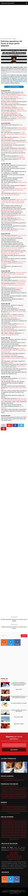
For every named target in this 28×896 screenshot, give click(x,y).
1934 (15, 837)
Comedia (19, 808)
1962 (2, 832)
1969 (6, 830)
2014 (15, 820)
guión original (4, 796)
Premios (14, 38)
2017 (6, 820)
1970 (2, 830)
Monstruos (3, 811)
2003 (25, 822)
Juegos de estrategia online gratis (14, 857)
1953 (6, 834)
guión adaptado (23, 794)
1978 (2, 829)
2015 (12, 820)
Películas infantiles (14, 854)
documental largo (19, 793)
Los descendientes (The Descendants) (16, 117)
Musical (8, 811)
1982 (15, 827)
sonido (24, 797)
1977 (6, 829)
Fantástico (19, 809)
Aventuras (14, 806)
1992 (9, 825)
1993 (6, 825)
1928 (17, 839)
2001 (6, 824)
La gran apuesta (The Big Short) (8, 106)
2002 (2, 824)
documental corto (10, 793)
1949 (18, 834)
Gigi (18, 308)
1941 (18, 835)
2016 (9, 820)
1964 (22, 830)
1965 (18, 830)
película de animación (8, 797)
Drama (14, 809)
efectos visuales (10, 794)
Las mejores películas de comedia (19, 703)
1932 (22, 837)
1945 (6, 835)
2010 (2, 822)
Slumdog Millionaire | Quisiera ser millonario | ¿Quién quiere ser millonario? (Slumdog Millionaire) (14, 129)
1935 (12, 837)
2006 (15, 822)
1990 (15, 825)
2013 (18, 820)
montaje (21, 796)
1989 (18, 825)
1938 (2, 837)
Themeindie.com (5, 891)
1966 (15, 830)
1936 (9, 837)
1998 (15, 824)
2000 (9, 824)
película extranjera (18, 797)
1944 (9, 835)
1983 (12, 827)
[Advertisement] (14, 21)
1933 (18, 837)
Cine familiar (13, 808)
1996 (22, 824)
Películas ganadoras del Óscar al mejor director (18, 710)
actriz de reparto (19, 787)
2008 (9, 822)
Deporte (4, 809)
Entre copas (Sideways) (6, 146)
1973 (18, 829)
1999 (12, 824)
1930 (11, 839)
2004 (22, 822)
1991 (12, 825)
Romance (18, 811)
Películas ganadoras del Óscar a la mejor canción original (14, 620)
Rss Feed (4, 642)
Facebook (17, 642)
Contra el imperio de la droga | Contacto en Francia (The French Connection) (13, 263)
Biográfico (23, 806)
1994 (2, 825)
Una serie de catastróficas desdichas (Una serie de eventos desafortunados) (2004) (18, 684)
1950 (15, 834)
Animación (8, 806)
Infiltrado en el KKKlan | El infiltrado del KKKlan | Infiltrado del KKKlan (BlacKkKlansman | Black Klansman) (14, 72)
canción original (9, 789)
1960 (9, 832)
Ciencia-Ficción (5, 808)
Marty (20, 319)
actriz (13, 787)
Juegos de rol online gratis (14, 859)
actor (2, 787)
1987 (25, 825)
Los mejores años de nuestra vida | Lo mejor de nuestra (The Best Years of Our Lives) (13, 350)
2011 (25, 820)
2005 (18, 822)
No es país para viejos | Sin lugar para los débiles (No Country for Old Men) (13, 134)
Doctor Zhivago (19, 288)
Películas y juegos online (14, 850)
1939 (25, 835)
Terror (10, 813)
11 (4, 780)
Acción (3, 806)
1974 (15, 829)
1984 (9, 827)
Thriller (13, 813)
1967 (12, 830)
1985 (6, 827)
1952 (9, 834)
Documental (9, 809)
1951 (12, 834)
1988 (22, 825)
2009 (6, 822)
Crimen (23, 808)
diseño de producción (16, 791)
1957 (18, 832)
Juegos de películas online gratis (14, 856)
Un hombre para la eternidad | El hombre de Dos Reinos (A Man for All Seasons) (13, 285)
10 (7, 780)
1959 (12, 832)
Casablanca (10, 362)
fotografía (17, 794)
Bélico (18, 806)
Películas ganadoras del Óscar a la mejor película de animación (19, 697)
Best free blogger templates (16, 891)
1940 (22, 835)
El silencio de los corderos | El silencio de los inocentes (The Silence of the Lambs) (14, 190)
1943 (12, 835)
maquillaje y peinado (13, 796)
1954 (2, 834)
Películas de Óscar (7, 3)
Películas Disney (14, 852)
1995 (25, 824)
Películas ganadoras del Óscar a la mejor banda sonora (14, 627)
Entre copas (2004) (18, 717)
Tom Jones (19, 291)
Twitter (10, 642)
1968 (9, 830)
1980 (22, 827)
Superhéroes (24, 811)
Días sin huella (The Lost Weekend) (9, 355)
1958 (15, 832)
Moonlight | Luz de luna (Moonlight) (11, 103)
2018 (2, 820)
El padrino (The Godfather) (9, 260)
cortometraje (17, 789)
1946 (2, 835)
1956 (22, 832)
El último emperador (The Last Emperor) (12, 210)
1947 (25, 834)
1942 (15, 835)
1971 (25, 829)
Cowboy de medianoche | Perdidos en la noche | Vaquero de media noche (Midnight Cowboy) (14, 274)
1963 (25, 830)
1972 (22, 829)
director (8, 791)
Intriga (24, 809)
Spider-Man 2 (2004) (19, 723)
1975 (12, 829)
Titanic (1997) (19, 689)
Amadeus (19, 218)
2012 (22, 820)
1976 (9, 829)
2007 (12, 822)
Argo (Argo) (18, 114)
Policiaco (13, 811)
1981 (18, 827)
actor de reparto (7, 787)
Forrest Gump (18, 180)
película (25, 796)
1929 (14, 839)
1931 (25, 837)
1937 (6, 837)
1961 (6, 832)
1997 (18, 824)
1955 (25, 832)
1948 (22, 834)
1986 (2, 827)
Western (18, 813)
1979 (25, 827)
